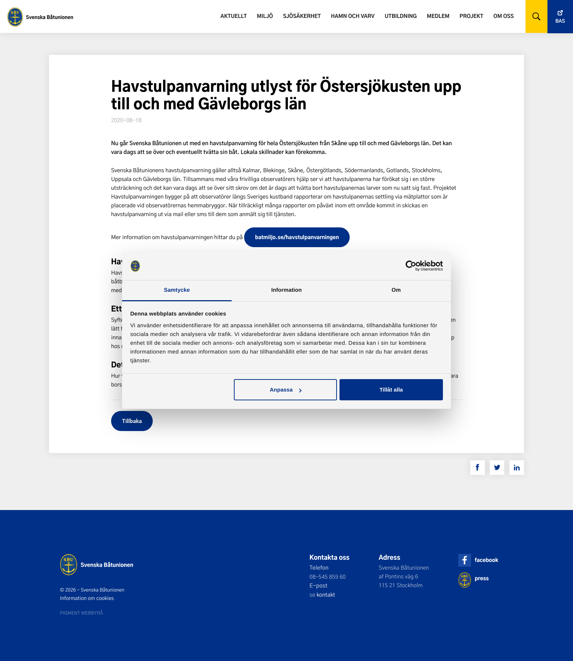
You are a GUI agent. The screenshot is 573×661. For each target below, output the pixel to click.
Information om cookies (87, 598)
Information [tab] (286, 290)
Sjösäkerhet (301, 15)
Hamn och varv (353, 15)
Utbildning (401, 15)
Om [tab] (396, 290)
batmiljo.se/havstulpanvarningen (297, 237)
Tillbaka (132, 420)
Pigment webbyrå (81, 613)
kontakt (325, 594)
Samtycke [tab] (177, 290)
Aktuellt (233, 15)
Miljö (265, 15)
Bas (560, 21)
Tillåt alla (391, 389)
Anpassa (285, 389)
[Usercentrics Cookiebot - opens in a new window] (411, 265)
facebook (486, 559)
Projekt (471, 15)
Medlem (438, 15)
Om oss (503, 15)
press (482, 578)
